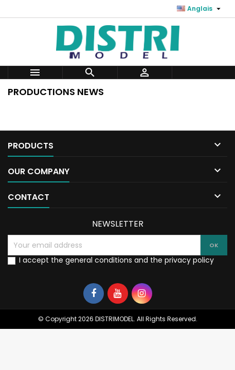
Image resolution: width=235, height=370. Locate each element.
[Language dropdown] (200, 8)
